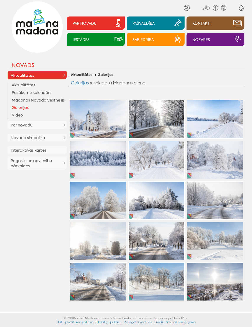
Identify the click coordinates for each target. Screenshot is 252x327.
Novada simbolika (28, 137)
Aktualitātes (22, 75)
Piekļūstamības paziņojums (175, 322)
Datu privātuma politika (75, 322)
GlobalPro (179, 318)
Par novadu (22, 125)
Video (17, 115)
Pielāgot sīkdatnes (138, 322)
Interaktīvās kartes (28, 150)
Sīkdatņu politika (109, 322)
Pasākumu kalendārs (31, 92)
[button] (241, 8)
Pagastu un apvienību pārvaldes (31, 163)
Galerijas (20, 107)
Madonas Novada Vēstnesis (38, 100)
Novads (22, 65)
